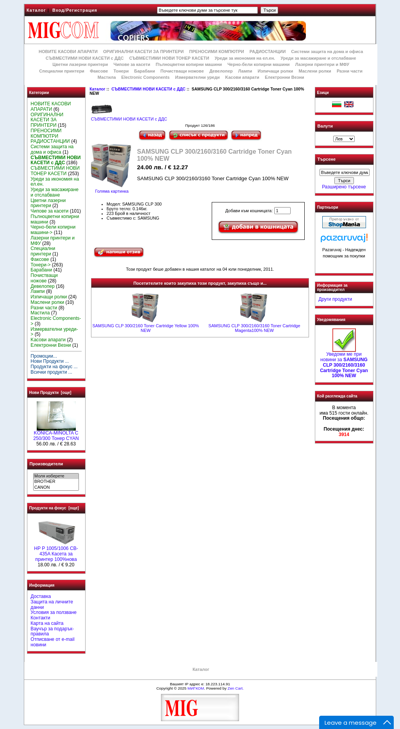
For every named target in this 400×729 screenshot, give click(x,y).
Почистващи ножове (182, 71)
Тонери (121, 71)
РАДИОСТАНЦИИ (268, 51)
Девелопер (221, 71)
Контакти (40, 618)
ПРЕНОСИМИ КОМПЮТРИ (216, 51)
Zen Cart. (236, 688)
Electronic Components (145, 77)
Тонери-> (40, 265)
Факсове (99, 71)
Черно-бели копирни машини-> (52, 229)
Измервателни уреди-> (54, 331)
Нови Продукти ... (49, 361)
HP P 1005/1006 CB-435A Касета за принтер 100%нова (56, 552)
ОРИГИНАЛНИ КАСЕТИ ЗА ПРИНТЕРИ (143, 51)
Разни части (349, 71)
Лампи (245, 71)
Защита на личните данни (51, 604)
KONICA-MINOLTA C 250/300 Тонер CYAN (56, 433)
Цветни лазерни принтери (80, 64)
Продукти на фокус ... (53, 366)
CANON (56, 487)
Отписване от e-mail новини (52, 642)
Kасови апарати (242, 77)
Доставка (40, 596)
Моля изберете (56, 476)
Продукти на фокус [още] (54, 508)
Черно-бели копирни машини (258, 64)
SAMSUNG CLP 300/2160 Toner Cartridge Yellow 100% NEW (145, 328)
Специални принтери (61, 71)
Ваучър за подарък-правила (52, 631)
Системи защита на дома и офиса (327, 51)
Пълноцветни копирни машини (188, 64)
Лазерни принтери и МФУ (322, 64)
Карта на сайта (46, 623)
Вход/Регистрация (74, 10)
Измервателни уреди (197, 77)
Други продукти (335, 299)
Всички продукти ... (51, 372)
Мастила (107, 77)
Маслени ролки (314, 71)
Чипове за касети (131, 64)
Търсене (327, 159)
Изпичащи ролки (275, 71)
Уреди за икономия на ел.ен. (244, 58)
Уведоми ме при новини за (344, 363)
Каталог (36, 10)
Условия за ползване (53, 612)
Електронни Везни (284, 77)
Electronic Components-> (55, 321)
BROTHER (56, 481)
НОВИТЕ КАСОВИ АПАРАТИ (68, 51)
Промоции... (43, 356)
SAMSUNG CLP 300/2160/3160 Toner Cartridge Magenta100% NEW (254, 328)
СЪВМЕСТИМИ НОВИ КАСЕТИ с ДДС (148, 89)
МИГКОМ (196, 688)
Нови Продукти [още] (50, 392)
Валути (325, 126)
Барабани (144, 71)
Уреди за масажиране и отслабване (318, 58)
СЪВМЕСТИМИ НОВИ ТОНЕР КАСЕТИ (169, 58)
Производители (46, 463)
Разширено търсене (344, 187)
